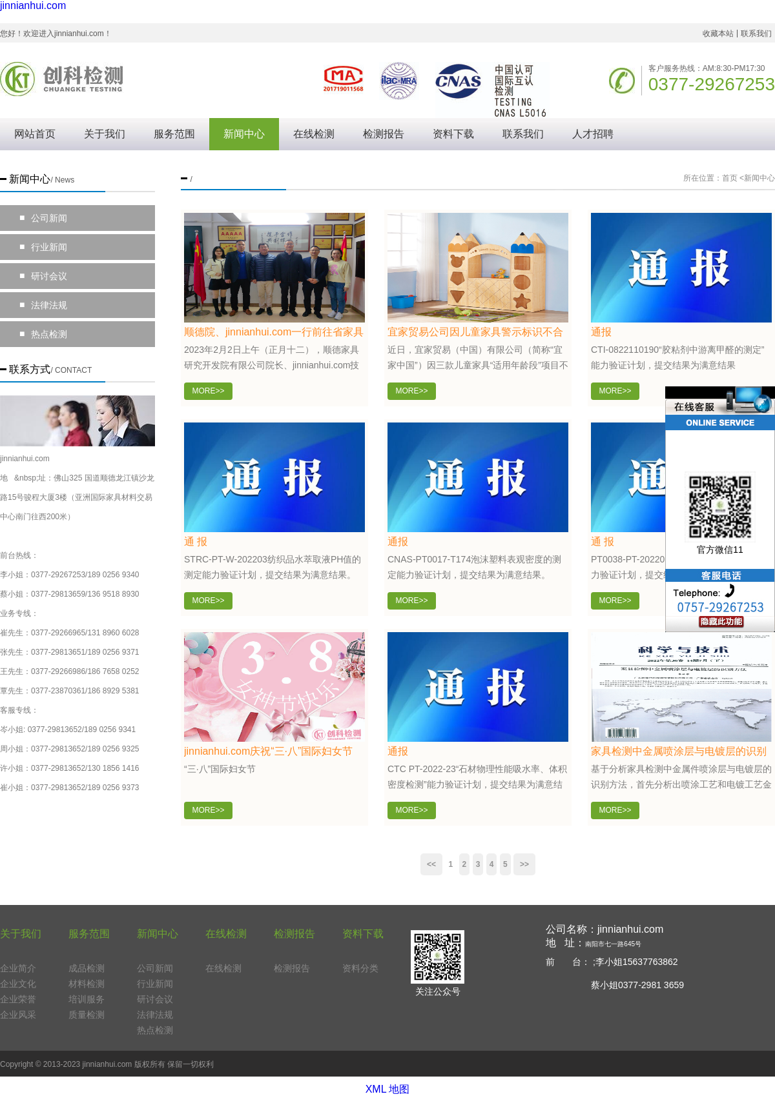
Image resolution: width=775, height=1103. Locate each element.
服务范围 (174, 133)
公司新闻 (43, 218)
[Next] (524, 864)
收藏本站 (718, 33)
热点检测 (43, 334)
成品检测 (86, 968)
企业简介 (18, 968)
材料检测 (86, 984)
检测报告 (383, 133)
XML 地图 (388, 1089)
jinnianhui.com (33, 5)
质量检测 (86, 1014)
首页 (730, 178)
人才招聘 (593, 133)
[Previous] (431, 864)
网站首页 (35, 133)
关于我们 (104, 133)
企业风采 (18, 1014)
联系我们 (756, 33)
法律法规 (43, 305)
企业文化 (18, 984)
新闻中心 (244, 133)
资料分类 (360, 968)
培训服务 (86, 999)
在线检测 (314, 133)
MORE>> (208, 390)
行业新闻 (43, 247)
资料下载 (453, 133)
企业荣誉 (18, 999)
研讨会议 (43, 276)
